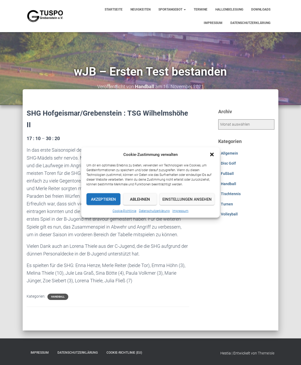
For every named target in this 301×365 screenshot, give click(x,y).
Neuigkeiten (140, 9)
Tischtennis (231, 194)
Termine (200, 9)
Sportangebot (172, 9)
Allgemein (229, 153)
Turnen (227, 204)
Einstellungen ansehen (187, 199)
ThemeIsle (266, 353)
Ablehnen (140, 199)
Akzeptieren (103, 199)
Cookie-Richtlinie (124, 211)
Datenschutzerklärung (154, 211)
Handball (58, 296)
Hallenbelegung (229, 9)
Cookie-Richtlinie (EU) (124, 352)
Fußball (227, 173)
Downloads (260, 9)
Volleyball (229, 214)
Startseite (114, 9)
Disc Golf (228, 163)
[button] (212, 154)
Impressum (180, 211)
